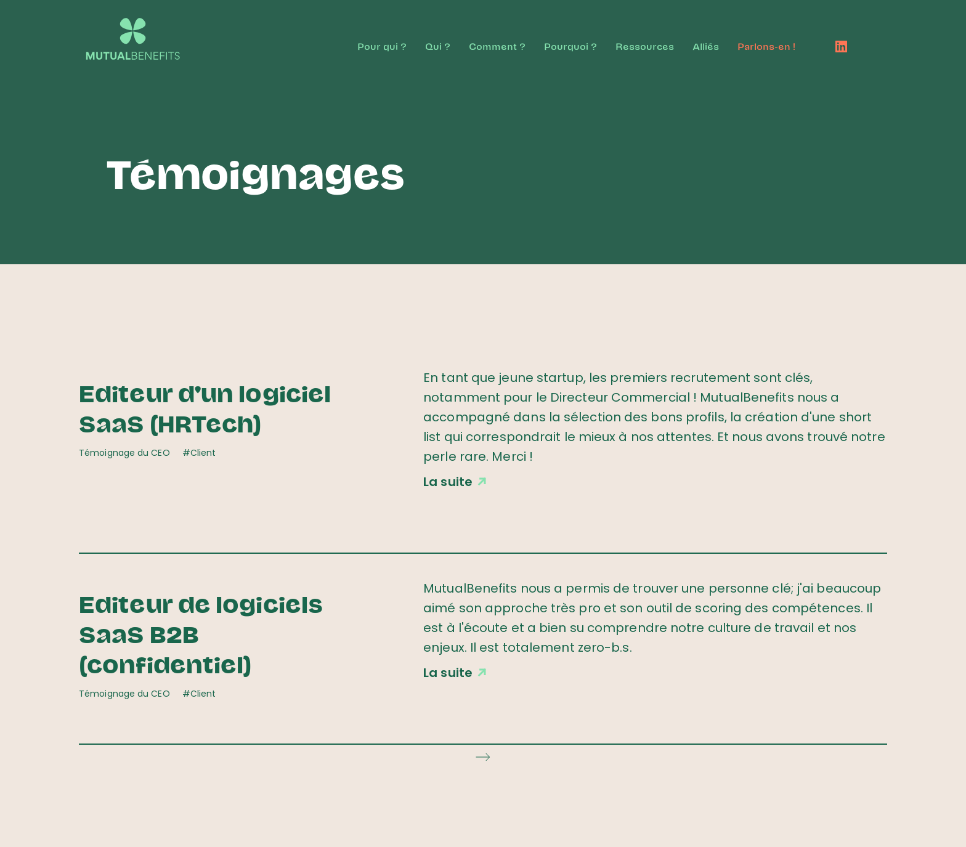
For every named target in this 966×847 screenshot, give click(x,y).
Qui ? (437, 46)
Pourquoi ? (570, 46)
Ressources (644, 46)
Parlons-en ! (766, 46)
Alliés (705, 46)
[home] (145, 32)
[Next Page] (483, 756)
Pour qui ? (382, 46)
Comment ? (497, 46)
